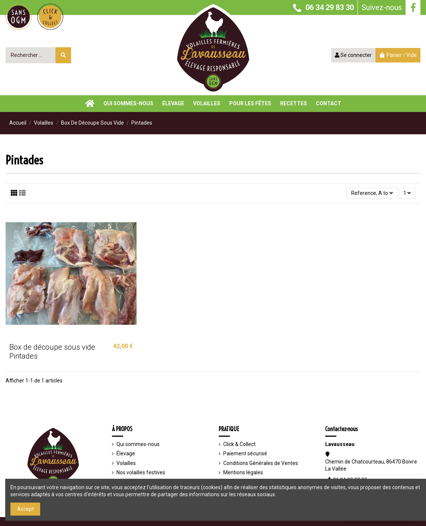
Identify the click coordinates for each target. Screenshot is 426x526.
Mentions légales (243, 472)
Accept (25, 509)
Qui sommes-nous (138, 444)
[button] (293, 103)
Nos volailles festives (140, 472)
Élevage (125, 453)
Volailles (126, 463)
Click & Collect (239, 444)
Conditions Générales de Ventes (260, 463)
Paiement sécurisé (245, 453)
